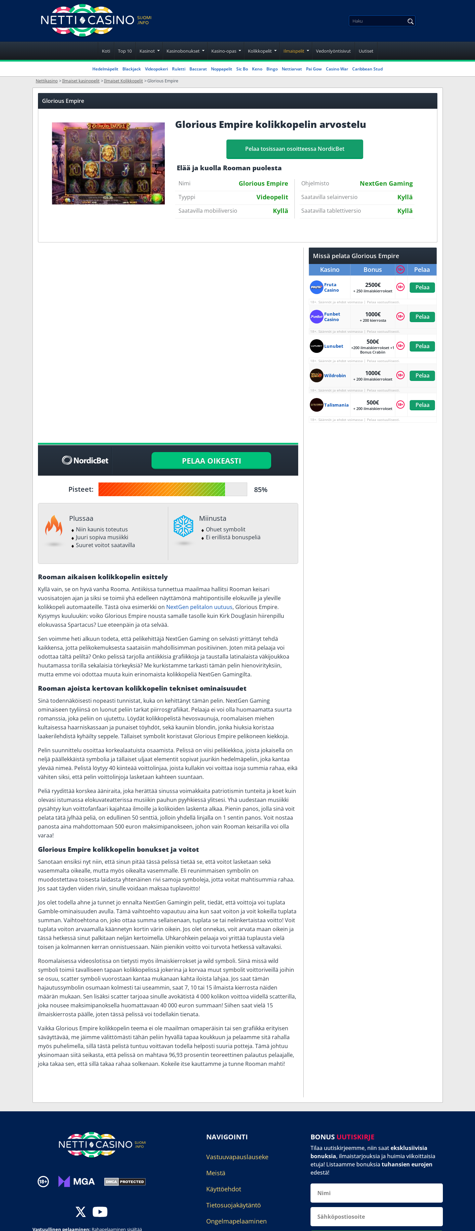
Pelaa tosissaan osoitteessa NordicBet (294, 149)
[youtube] (100, 1213)
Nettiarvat (292, 69)
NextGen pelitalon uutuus (199, 607)
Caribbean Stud (367, 69)
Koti (106, 51)
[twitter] (81, 1213)
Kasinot (147, 51)
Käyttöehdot (223, 1189)
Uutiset (366, 51)
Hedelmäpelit (105, 69)
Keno (257, 69)
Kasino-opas (223, 51)
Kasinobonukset (183, 51)
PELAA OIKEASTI (211, 460)
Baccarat (198, 69)
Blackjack (131, 69)
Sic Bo (242, 69)
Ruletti (178, 69)
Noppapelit (221, 69)
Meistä (215, 1173)
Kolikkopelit (260, 51)
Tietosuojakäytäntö (233, 1205)
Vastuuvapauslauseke (237, 1157)
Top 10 (125, 51)
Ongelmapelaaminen (236, 1221)
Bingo (272, 69)
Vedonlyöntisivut (333, 51)
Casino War (337, 69)
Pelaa (422, 287)
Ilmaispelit (293, 51)
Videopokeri (156, 69)
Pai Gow (314, 69)
